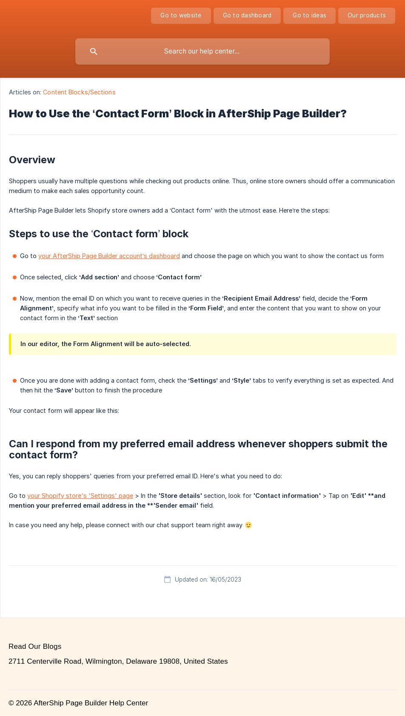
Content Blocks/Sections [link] (79, 92)
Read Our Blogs (35, 646)
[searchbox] (202, 51)
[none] (181, 16)
